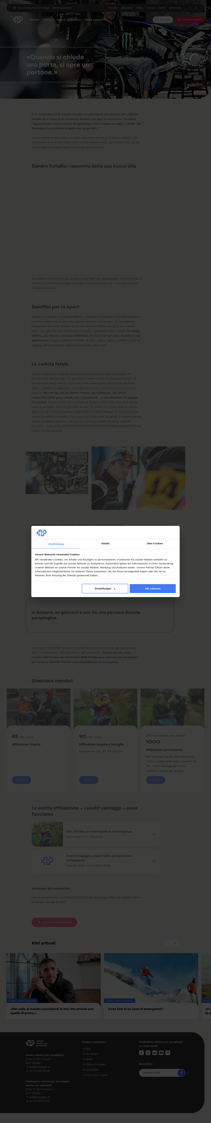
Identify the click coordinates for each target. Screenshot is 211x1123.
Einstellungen (105, 588)
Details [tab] (105, 543)
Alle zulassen (153, 588)
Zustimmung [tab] (56, 544)
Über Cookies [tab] (155, 543)
